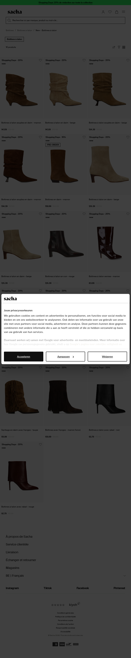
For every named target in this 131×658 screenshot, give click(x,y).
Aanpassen (65, 356)
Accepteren (23, 356)
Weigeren (107, 356)
